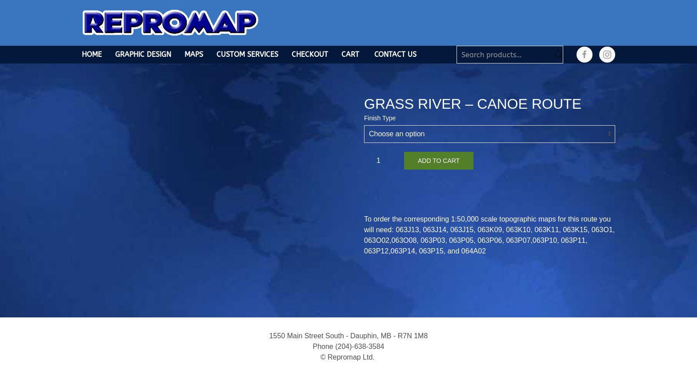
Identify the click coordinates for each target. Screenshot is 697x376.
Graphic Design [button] (143, 54)
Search (558, 54)
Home (92, 54)
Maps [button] (193, 54)
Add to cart (439, 160)
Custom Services (247, 54)
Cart (350, 54)
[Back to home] (171, 23)
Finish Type (380, 118)
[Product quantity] (382, 161)
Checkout (310, 54)
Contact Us (395, 54)
